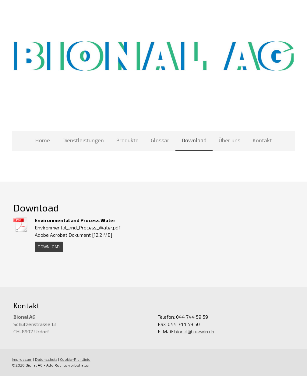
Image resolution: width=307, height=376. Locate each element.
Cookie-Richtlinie (75, 359)
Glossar (160, 140)
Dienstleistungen (83, 140)
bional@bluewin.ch (194, 331)
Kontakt (262, 140)
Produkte (127, 140)
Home (42, 140)
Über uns (229, 140)
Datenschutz (46, 359)
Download (194, 140)
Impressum (22, 359)
